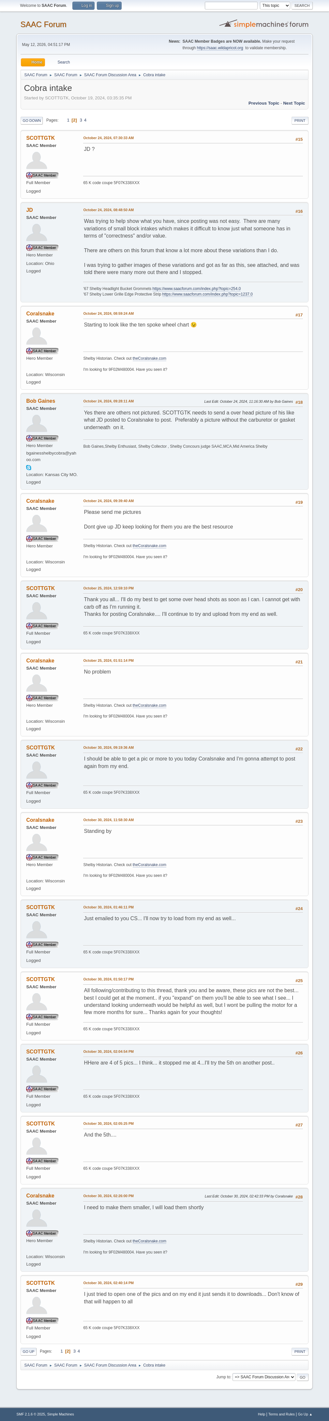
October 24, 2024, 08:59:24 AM (108, 313)
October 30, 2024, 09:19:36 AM (108, 747)
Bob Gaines (40, 401)
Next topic (294, 103)
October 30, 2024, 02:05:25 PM (108, 1123)
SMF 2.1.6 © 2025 (30, 1414)
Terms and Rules (281, 1414)
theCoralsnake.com (149, 358)
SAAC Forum (43, 24)
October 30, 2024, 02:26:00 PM (108, 1196)
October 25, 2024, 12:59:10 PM (108, 588)
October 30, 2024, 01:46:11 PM (108, 907)
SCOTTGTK (40, 138)
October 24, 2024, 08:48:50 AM (108, 210)
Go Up (28, 1352)
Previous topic (263, 103)
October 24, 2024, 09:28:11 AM (108, 401)
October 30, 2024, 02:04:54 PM (108, 1051)
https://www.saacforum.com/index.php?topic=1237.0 (207, 294)
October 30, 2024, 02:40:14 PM (108, 1283)
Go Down (31, 121)
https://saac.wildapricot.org (220, 48)
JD (29, 210)
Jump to (224, 1377)
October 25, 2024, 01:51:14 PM (108, 660)
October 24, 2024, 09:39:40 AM (108, 501)
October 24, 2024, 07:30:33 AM (108, 138)
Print (300, 121)
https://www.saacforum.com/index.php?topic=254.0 (197, 288)
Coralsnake (40, 313)
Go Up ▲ (305, 1414)
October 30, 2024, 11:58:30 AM (108, 820)
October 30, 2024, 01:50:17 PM (108, 979)
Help (261, 1414)
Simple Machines (60, 1414)
